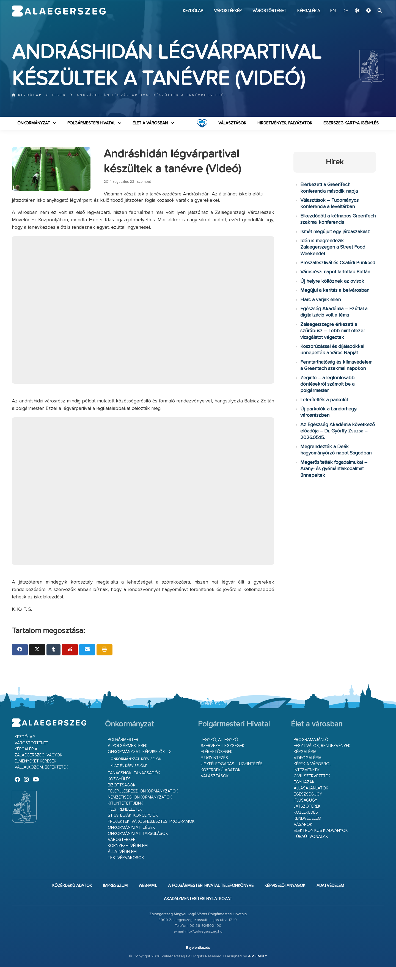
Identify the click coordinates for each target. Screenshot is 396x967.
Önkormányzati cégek (131, 828)
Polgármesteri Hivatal (91, 123)
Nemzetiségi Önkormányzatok (140, 797)
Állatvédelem (122, 852)
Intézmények (307, 770)
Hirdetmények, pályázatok (284, 123)
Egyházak (304, 782)
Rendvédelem (307, 818)
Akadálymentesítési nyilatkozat (198, 899)
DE (345, 11)
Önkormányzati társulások (138, 834)
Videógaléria (307, 758)
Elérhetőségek (217, 752)
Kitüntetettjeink (125, 803)
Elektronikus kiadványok (321, 831)
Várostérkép (227, 11)
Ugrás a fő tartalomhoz (370, 2)
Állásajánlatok (311, 788)
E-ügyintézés (214, 758)
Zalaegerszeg (59, 11)
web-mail (148, 886)
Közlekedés (306, 812)
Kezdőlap (193, 11)
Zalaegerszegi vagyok (38, 755)
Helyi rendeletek (125, 809)
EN (333, 11)
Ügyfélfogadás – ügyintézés (232, 764)
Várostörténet (269, 11)
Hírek (59, 95)
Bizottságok (122, 785)
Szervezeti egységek (222, 746)
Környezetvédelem (128, 846)
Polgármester (123, 740)
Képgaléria (308, 11)
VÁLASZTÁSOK (232, 123)
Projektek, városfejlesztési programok (151, 821)
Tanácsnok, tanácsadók (134, 773)
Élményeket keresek (35, 761)
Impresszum (115, 886)
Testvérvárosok (126, 858)
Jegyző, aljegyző (219, 740)
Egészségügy (308, 794)
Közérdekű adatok (221, 770)
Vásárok (303, 824)
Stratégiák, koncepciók (133, 815)
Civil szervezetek (312, 776)
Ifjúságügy (305, 800)
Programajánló (311, 740)
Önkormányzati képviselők (136, 752)
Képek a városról (312, 764)
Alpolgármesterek (128, 746)
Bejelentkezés (198, 948)
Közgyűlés (119, 779)
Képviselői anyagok (285, 886)
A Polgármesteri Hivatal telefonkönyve (211, 886)
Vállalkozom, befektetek (41, 767)
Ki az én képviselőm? (129, 766)
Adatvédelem (330, 886)
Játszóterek (307, 806)
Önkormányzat (33, 123)
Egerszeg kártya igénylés (351, 123)
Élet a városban (150, 123)
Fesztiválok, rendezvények (322, 746)
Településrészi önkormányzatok (143, 791)
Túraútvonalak (311, 837)
